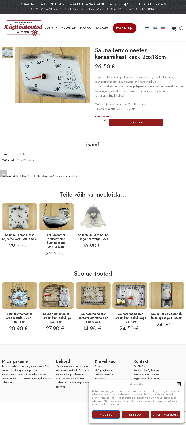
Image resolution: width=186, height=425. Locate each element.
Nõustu (106, 415)
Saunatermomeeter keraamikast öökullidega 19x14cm (130, 318)
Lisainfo (93, 145)
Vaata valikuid (166, 415)
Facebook (100, 378)
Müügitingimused (104, 370)
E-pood (98, 366)
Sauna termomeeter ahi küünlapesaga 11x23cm (167, 316)
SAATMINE (69, 28)
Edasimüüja (124, 28)
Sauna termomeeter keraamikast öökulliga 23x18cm (56, 318)
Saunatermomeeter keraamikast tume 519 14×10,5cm (93, 318)
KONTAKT (102, 28)
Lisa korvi (136, 122)
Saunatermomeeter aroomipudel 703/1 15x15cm (19, 318)
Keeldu (135, 415)
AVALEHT (51, 28)
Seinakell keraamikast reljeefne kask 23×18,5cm (19, 237)
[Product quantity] (99, 122)
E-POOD (85, 28)
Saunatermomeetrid (66, 176)
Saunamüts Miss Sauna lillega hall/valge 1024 (93, 237)
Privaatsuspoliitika (104, 374)
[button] (179, 384)
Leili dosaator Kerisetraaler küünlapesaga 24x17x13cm (56, 241)
